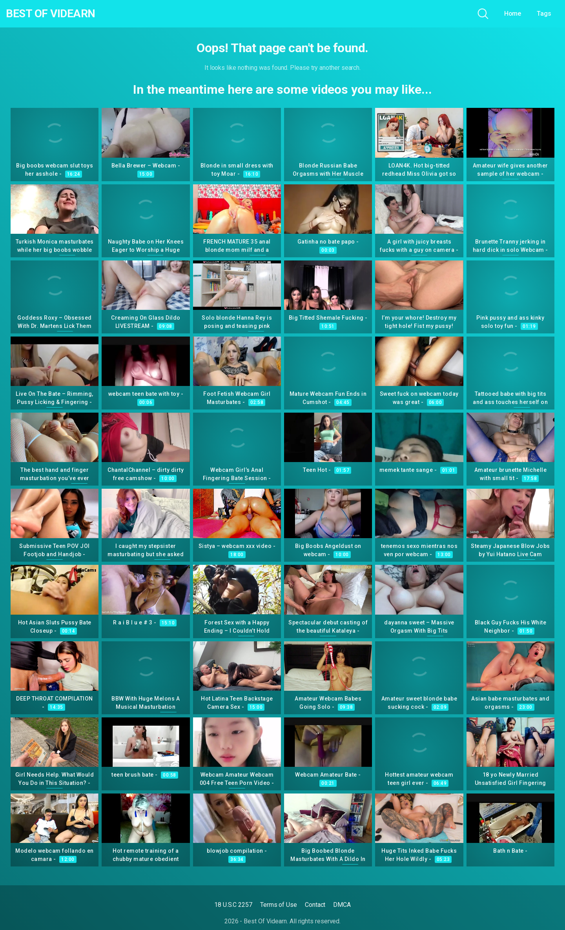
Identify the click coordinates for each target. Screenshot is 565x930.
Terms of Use (278, 904)
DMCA (342, 904)
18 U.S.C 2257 (233, 904)
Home (512, 13)
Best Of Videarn (50, 14)
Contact (315, 904)
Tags (544, 13)
